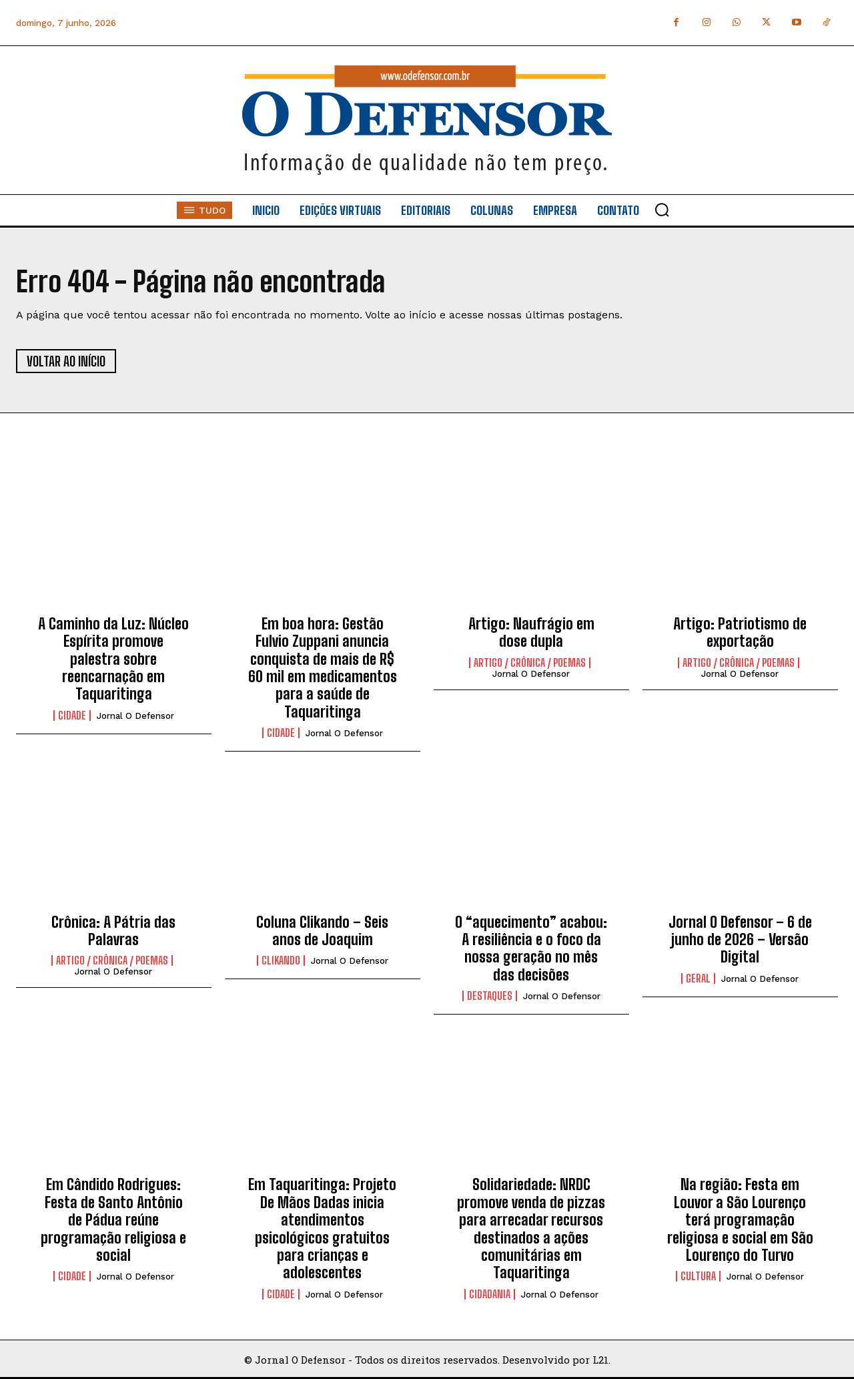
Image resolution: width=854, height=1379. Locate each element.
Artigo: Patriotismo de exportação (740, 632)
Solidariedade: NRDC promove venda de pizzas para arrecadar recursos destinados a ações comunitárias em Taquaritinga (531, 1228)
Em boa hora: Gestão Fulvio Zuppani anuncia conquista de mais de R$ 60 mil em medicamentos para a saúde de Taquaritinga (322, 668)
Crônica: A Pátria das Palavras (113, 930)
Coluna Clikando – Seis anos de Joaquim (322, 930)
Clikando (281, 960)
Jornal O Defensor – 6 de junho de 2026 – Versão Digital (740, 940)
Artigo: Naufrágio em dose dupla (531, 632)
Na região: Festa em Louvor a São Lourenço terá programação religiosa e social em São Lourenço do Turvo (740, 1219)
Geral (698, 978)
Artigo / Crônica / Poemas (530, 662)
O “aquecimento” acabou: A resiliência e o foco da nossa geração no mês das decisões (531, 948)
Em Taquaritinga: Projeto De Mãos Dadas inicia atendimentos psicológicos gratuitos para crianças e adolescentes (322, 1228)
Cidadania (489, 1294)
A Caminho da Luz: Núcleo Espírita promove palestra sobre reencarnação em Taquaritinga (113, 659)
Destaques (489, 996)
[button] (662, 210)
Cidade (72, 715)
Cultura (698, 1276)
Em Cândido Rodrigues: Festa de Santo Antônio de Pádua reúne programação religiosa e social (113, 1219)
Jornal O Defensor (135, 716)
